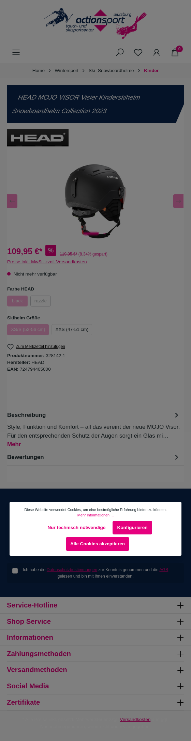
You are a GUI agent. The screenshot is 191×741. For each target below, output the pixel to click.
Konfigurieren (132, 527)
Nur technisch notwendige (76, 527)
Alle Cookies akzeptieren (97, 543)
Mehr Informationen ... (95, 515)
